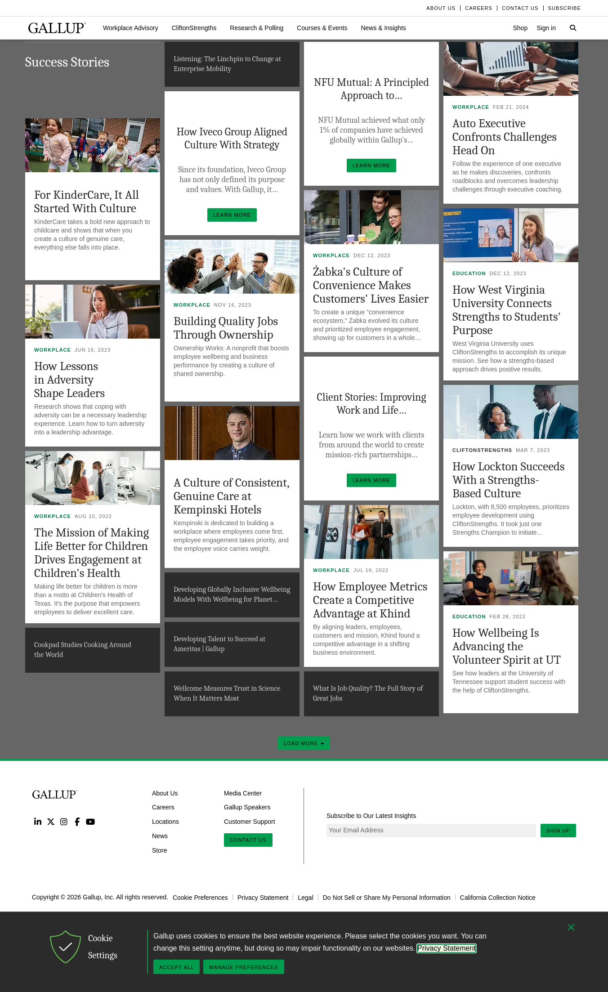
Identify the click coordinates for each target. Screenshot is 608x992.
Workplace (470, 107)
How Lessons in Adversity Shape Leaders (69, 379)
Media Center (243, 792)
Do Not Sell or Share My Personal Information (387, 897)
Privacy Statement (263, 897)
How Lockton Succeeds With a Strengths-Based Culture (508, 480)
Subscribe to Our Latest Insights (371, 815)
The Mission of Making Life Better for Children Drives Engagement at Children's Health (91, 553)
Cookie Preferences (200, 897)
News (160, 836)
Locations (165, 821)
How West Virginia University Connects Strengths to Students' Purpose (506, 310)
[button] (130, 28)
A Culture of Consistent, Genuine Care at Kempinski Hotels (231, 496)
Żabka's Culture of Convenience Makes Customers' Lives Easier (371, 285)
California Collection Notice (498, 897)
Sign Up (558, 830)
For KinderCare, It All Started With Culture (86, 201)
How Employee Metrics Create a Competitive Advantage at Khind (370, 600)
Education (469, 273)
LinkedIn (37, 821)
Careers (163, 807)
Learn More (374, 163)
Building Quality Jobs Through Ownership (226, 328)
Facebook (77, 821)
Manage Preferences (243, 967)
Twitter (50, 821)
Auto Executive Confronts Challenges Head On (504, 136)
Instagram (64, 821)
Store (159, 850)
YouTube (90, 821)
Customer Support (249, 821)
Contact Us (248, 840)
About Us (165, 792)
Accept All (176, 967)
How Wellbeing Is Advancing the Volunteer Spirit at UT (506, 646)
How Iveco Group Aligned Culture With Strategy (232, 138)
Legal (305, 897)
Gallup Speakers (247, 807)
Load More (304, 743)
